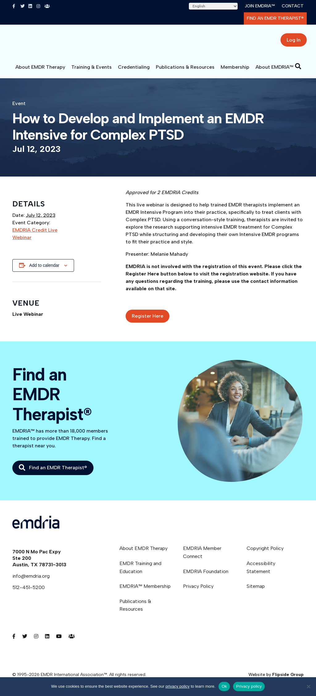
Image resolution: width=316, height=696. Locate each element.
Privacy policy (249, 686)
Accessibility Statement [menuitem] (261, 572)
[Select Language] (213, 6)
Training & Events (91, 72)
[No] (308, 686)
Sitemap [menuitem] (256, 591)
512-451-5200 (28, 592)
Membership (235, 72)
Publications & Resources (185, 72)
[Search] (298, 70)
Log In (294, 42)
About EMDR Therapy (40, 72)
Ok (224, 686)
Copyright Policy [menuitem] (265, 553)
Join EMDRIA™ (260, 6)
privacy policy (177, 686)
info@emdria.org (31, 581)
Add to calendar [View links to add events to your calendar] (44, 269)
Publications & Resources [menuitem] (135, 610)
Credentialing (134, 72)
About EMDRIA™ (274, 72)
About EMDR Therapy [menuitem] (143, 553)
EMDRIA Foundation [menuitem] (205, 576)
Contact (293, 6)
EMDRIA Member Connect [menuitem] (202, 557)
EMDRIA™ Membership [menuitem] (145, 591)
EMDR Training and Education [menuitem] (140, 572)
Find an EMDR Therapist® (275, 18)
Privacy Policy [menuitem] (198, 591)
